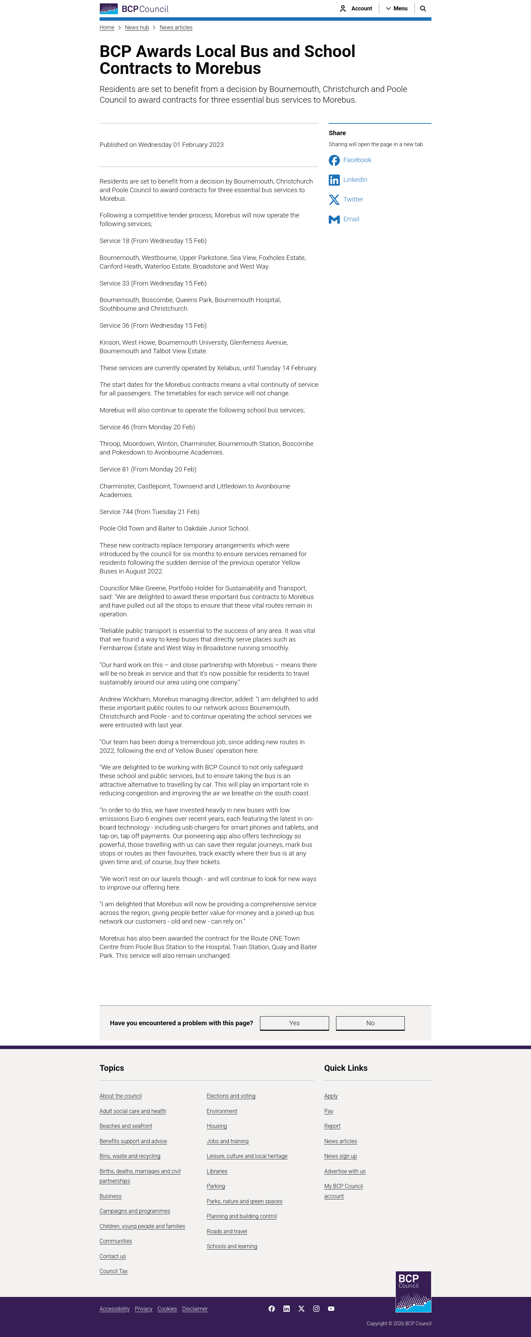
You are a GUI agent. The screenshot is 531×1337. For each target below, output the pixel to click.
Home (107, 27)
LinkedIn (348, 180)
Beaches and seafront (126, 1126)
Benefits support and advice (133, 1141)
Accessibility (115, 1309)
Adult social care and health (133, 1111)
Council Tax (114, 1271)
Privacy (143, 1309)
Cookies (167, 1309)
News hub (137, 27)
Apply (331, 1096)
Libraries (217, 1171)
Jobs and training (228, 1141)
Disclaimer (195, 1309)
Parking (216, 1186)
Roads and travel (227, 1231)
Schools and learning (232, 1246)
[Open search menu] (423, 8)
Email (344, 219)
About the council (121, 1096)
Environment (222, 1111)
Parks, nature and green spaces (244, 1201)
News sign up (340, 1156)
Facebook (350, 160)
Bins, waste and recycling (130, 1156)
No (319, 1023)
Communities (116, 1241)
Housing (217, 1126)
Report (332, 1126)
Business (111, 1196)
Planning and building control (242, 1216)
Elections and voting (231, 1096)
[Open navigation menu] (397, 8)
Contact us (113, 1256)
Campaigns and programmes (135, 1211)
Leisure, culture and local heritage (247, 1156)
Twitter (346, 199)
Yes (277, 1023)
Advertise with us (345, 1171)
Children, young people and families (142, 1226)
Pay (328, 1111)
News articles (176, 27)
